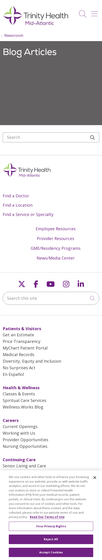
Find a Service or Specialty (28, 214)
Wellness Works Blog (23, 407)
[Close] (95, 480)
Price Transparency (21, 341)
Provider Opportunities (25, 439)
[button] (95, 12)
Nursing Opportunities (25, 446)
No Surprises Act (19, 367)
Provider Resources (55, 238)
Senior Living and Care (24, 465)
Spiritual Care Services (24, 400)
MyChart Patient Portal (25, 348)
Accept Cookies (51, 554)
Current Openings (20, 426)
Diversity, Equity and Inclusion (32, 361)
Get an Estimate (18, 334)
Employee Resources (56, 228)
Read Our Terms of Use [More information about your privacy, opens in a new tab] (47, 519)
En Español (13, 374)
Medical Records (18, 354)
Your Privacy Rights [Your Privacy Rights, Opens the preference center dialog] (51, 528)
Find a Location (17, 205)
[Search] (51, 137)
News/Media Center (56, 258)
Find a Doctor (16, 195)
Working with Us (19, 433)
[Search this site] (51, 298)
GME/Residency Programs (56, 248)
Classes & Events (19, 393)
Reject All (51, 541)
